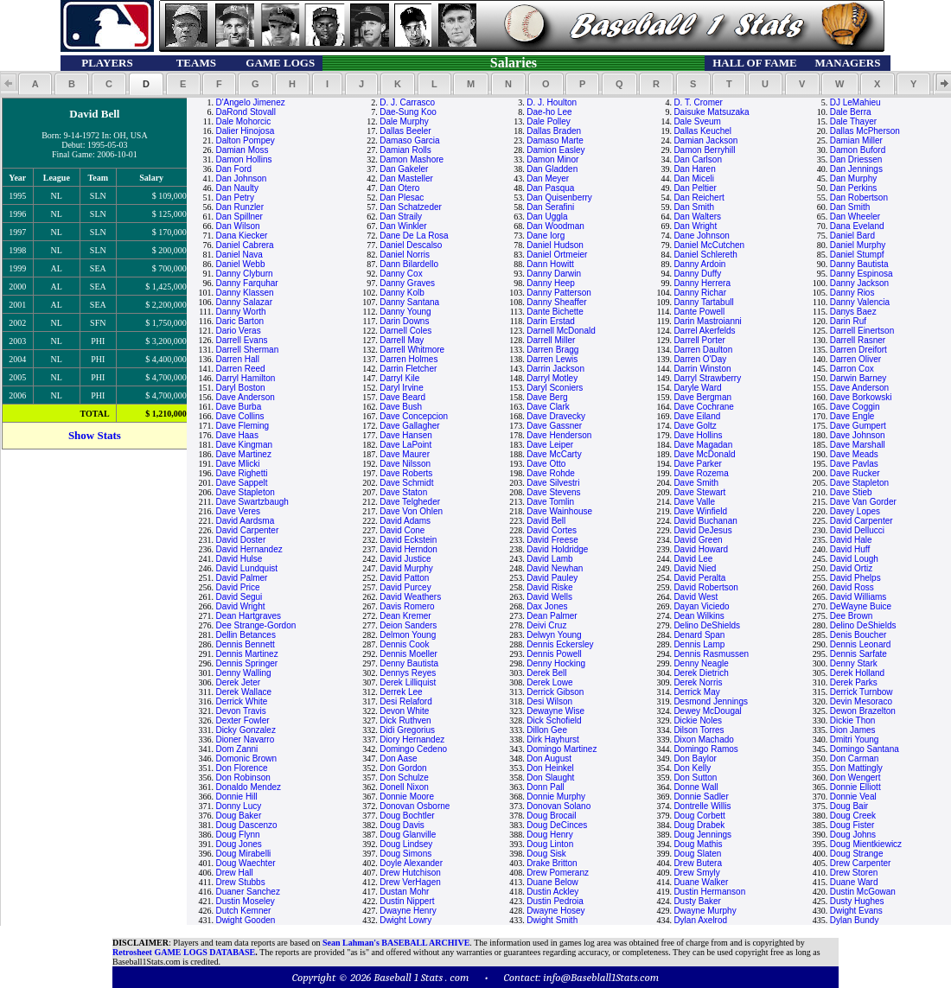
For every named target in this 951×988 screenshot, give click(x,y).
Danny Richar (699, 292)
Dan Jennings (856, 169)
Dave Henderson (559, 435)
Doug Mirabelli (243, 853)
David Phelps (855, 578)
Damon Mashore (412, 159)
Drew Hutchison (410, 872)
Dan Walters (697, 216)
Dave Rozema (700, 473)
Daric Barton (239, 321)
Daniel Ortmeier (557, 254)
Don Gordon (403, 768)
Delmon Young (408, 635)
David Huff (850, 549)
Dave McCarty (554, 454)
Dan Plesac (402, 197)
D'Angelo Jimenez (249, 102)
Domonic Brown (246, 758)
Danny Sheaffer (556, 302)
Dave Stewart (699, 492)
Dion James (853, 730)
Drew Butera (697, 863)
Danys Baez (853, 311)
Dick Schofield (554, 720)
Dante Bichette (555, 311)
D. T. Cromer (698, 102)
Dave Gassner (554, 425)
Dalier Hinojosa (244, 131)
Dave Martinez (243, 454)
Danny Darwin (554, 273)
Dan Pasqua (550, 188)
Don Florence (241, 768)
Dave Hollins (697, 435)
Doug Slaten (697, 853)
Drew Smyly (696, 872)
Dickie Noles (697, 720)
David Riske (549, 587)
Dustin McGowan (863, 891)
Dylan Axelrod (700, 920)
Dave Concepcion (414, 416)
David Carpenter (861, 521)
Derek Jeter (237, 682)
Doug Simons (405, 853)
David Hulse (238, 559)
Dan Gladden (552, 169)
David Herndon (408, 549)
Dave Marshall (857, 444)
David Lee (692, 559)
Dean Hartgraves (248, 616)
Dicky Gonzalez (245, 730)
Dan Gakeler (404, 169)
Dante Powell (698, 311)
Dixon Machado (703, 739)
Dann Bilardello (409, 264)
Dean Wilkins (698, 616)
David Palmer (241, 578)
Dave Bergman (702, 397)
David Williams (858, 597)
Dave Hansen (406, 435)
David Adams (405, 521)
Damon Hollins (243, 159)
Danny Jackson (859, 283)
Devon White (404, 711)
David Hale (851, 540)
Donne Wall (695, 787)
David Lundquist (246, 568)
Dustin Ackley (552, 891)
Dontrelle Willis (702, 806)
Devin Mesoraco (861, 701)
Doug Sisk (546, 853)
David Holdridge (557, 549)
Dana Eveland (857, 226)
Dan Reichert (698, 197)
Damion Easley (555, 150)
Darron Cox (852, 368)
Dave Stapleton (859, 483)
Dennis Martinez (246, 654)
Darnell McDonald (561, 330)
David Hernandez (248, 549)
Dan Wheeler (855, 216)
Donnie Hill (236, 796)
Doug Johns (853, 834)
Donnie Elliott (855, 787)
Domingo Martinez (562, 749)
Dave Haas (236, 435)
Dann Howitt (550, 264)
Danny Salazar (243, 302)
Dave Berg (547, 397)
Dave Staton (403, 492)
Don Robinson (242, 777)
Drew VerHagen (410, 882)
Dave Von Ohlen (411, 511)
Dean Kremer (405, 616)
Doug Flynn (237, 834)
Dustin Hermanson (709, 891)
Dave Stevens (553, 492)
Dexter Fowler (242, 720)
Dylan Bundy (854, 920)
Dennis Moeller (408, 654)
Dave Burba (238, 406)
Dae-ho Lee (549, 112)
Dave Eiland (696, 416)
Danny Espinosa (861, 273)
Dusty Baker (696, 901)
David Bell (546, 521)
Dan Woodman (555, 226)
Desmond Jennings (710, 701)
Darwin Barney (858, 378)
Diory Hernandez (412, 739)
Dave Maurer (405, 454)
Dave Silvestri (553, 483)
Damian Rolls (405, 150)
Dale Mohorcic (243, 121)
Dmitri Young (854, 739)
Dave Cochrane (703, 406)
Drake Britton (552, 863)
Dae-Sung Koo (408, 112)
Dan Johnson (240, 178)
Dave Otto (546, 464)
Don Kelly (692, 768)
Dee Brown (851, 616)
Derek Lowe (549, 682)
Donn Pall (545, 787)
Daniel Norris (405, 254)
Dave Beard (402, 397)
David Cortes (552, 530)
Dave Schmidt (406, 483)
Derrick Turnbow (861, 692)
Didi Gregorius (407, 730)
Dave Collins (239, 416)
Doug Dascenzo (246, 825)
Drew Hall (233, 872)
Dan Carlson (697, 159)
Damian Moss (241, 150)
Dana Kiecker (241, 235)
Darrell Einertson (862, 330)
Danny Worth (240, 311)
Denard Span (698, 635)
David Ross (852, 587)
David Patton (404, 578)
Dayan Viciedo (701, 606)
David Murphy (406, 568)
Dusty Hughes (857, 901)
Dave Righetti (241, 473)
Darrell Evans (241, 340)
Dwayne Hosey (555, 910)
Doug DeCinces (557, 825)
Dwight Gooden (245, 920)
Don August (549, 758)
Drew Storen (854, 872)
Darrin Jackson (555, 368)
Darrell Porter (698, 340)
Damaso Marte (555, 140)
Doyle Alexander (411, 863)
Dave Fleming (242, 425)
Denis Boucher (858, 635)
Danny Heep (551, 283)
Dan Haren (694, 169)
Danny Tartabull (703, 302)
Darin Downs (404, 321)
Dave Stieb (851, 492)
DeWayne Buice (860, 606)
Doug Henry (549, 834)
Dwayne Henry (408, 910)
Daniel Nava (238, 254)
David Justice (405, 559)
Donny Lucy (238, 806)
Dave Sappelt (241, 483)
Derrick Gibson (555, 692)
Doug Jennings (702, 834)
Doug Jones (238, 844)
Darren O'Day (699, 359)
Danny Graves (407, 283)
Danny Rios (852, 292)
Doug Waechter (245, 863)
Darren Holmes (408, 359)
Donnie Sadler (700, 796)
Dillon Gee (547, 730)
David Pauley (552, 578)
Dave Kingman (243, 444)
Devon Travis (240, 711)
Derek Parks (854, 682)
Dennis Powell (554, 654)
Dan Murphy (853, 178)
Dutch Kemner (243, 910)
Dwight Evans (856, 910)
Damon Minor (552, 159)
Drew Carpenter (860, 863)
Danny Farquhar (246, 283)
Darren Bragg (552, 349)
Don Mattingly (856, 768)
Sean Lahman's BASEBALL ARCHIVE (395, 942)
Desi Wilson (549, 701)
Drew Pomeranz (558, 872)
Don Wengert (855, 777)
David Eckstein (408, 540)
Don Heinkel (550, 768)
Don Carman (854, 758)
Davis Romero (407, 606)
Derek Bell (546, 673)
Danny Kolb (402, 292)
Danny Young (405, 311)
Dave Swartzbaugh (252, 502)
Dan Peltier (694, 188)
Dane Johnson (701, 235)
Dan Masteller (406, 178)
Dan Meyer (548, 178)
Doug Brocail (551, 815)
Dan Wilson (237, 226)
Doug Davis (402, 825)
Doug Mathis (697, 844)
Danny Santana (409, 302)
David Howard (700, 549)
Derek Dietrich (700, 673)
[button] (35, 84)
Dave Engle (852, 416)
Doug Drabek (698, 825)
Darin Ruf (848, 321)
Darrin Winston (702, 368)
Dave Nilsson (405, 464)
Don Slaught (550, 777)
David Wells (549, 597)
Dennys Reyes (408, 673)
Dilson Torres (698, 730)
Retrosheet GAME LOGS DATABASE (183, 952)
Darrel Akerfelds (704, 330)
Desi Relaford (406, 701)
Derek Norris (697, 682)
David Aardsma (244, 521)
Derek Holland (857, 673)
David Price (237, 587)
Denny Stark (854, 663)
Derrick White (241, 701)
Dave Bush (401, 406)
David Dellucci (857, 530)
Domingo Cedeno (413, 749)
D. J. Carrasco (407, 102)
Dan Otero (399, 188)
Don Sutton (695, 777)
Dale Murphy (404, 121)
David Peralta (699, 578)
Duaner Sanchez (247, 891)
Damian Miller (856, 140)
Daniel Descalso (411, 245)
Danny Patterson (559, 292)
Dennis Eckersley (560, 644)
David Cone (402, 530)
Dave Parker (697, 464)
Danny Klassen (244, 292)
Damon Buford (857, 150)
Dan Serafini (550, 207)
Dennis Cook (404, 644)
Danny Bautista (859, 264)
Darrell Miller (551, 340)
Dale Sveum (696, 121)
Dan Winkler (403, 226)
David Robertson (705, 587)
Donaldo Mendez (248, 787)
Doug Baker (238, 815)
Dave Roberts (406, 473)
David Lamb (549, 559)
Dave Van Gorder (863, 502)
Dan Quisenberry (559, 197)
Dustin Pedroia (555, 901)
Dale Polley (549, 121)
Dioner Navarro (244, 739)
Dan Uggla (547, 216)
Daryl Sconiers (555, 387)
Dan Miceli (693, 178)
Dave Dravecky (556, 416)
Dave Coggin (855, 406)
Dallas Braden (554, 131)
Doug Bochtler (407, 815)
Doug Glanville (408, 834)
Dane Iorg (546, 235)
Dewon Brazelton (863, 711)
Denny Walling (243, 673)
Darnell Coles (405, 330)
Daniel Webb (240, 264)
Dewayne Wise (555, 711)
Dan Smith (693, 207)
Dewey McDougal (707, 711)
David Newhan (555, 568)
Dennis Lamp (698, 644)
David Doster (240, 540)
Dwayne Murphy (704, 910)
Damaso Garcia (409, 140)
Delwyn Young (554, 635)
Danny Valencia (860, 302)
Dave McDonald (704, 454)
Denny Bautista (409, 663)
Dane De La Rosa (414, 235)
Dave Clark (548, 406)
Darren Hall (237, 359)
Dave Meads (854, 454)
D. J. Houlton (552, 102)
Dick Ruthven (405, 720)
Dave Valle (694, 502)
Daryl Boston (240, 387)
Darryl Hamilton (245, 378)
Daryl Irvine (402, 387)
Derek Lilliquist (408, 682)
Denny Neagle (700, 663)
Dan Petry (234, 197)
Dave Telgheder (410, 502)
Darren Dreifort (858, 349)
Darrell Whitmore (412, 349)
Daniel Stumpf (857, 254)
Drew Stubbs (240, 882)
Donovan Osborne (415, 806)
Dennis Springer (246, 663)
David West (695, 597)
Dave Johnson (857, 435)
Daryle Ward (697, 387)
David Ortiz (851, 568)
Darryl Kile (399, 378)
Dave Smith (695, 483)
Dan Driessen (856, 159)
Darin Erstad (551, 321)
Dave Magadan (702, 444)
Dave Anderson (859, 387)
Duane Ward (854, 882)
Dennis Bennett (244, 644)
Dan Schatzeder (411, 207)
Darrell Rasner (857, 340)
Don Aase (398, 758)
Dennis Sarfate (858, 654)
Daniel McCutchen (708, 245)
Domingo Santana (864, 749)
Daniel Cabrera (244, 245)
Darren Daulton (702, 349)
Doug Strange (857, 853)
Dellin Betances (245, 635)
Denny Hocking (556, 663)
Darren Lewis (552, 359)
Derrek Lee (401, 692)
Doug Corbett (698, 815)
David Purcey (405, 587)
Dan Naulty (236, 188)
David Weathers (410, 597)
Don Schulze (404, 777)
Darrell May (402, 340)
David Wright (240, 606)
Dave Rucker (855, 473)
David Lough (854, 559)
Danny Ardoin (699, 264)
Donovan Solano (558, 806)
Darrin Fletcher (408, 368)
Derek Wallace (243, 692)
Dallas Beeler (405, 131)
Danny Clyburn (243, 273)
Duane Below (552, 882)
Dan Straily (401, 216)
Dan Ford (233, 169)
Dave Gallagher (409, 425)
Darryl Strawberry (707, 378)
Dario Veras (237, 330)
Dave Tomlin (550, 502)
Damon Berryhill (704, 150)
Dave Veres (237, 511)
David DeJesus (702, 530)
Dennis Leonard (860, 644)
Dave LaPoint (405, 444)
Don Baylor (694, 758)
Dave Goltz (694, 425)
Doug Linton (550, 844)
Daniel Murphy (857, 245)
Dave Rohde (551, 473)
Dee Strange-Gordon (255, 625)
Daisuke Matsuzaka (711, 112)
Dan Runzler (239, 207)
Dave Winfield (700, 511)
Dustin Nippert (407, 901)
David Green (697, 540)
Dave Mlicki (237, 464)
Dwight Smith (552, 920)
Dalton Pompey (244, 140)
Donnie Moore (407, 796)
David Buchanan (705, 521)
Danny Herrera (702, 283)
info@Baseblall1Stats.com (601, 977)
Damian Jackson (705, 140)
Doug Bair (849, 806)
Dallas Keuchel (702, 131)
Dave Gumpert (858, 425)
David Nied (694, 568)
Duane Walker (700, 882)
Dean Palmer (552, 616)
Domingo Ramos (705, 749)
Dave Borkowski (861, 397)
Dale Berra (850, 112)
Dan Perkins (853, 188)
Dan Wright (695, 226)
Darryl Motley (552, 378)
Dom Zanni (236, 749)
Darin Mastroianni (707, 321)
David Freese (552, 540)
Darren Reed (240, 368)
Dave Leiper (550, 444)
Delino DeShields (706, 625)
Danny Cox (401, 273)
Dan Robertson (859, 197)
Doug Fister (852, 825)
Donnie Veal (853, 796)
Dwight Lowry (405, 920)
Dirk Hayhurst (553, 739)
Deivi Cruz (546, 625)
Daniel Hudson (555, 245)
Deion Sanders (408, 625)
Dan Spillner (238, 216)
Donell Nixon (404, 787)
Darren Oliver (855, 359)
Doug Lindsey (406, 844)
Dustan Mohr (404, 891)
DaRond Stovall (245, 112)
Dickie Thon (853, 720)
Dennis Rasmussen (711, 654)
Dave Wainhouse (559, 511)
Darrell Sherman (246, 349)
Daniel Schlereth (705, 254)
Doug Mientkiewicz (866, 844)
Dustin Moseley (244, 901)
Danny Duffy (697, 273)
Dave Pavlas (854, 464)
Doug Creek (853, 815)
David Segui (238, 597)
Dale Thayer (853, 121)
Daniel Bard (852, 235)
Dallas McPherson (865, 131)
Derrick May (696, 692)
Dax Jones (547, 606)
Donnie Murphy (556, 796)
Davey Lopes (855, 511)
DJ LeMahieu (855, 102)
